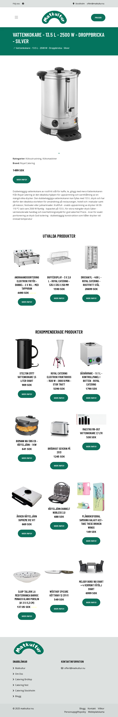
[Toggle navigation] (16, 17)
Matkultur (20, 668)
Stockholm (80, 3)
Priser (98, 17)
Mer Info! (22, 179)
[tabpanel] (59, 104)
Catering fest (21, 685)
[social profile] (23, 3)
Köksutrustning (33, 158)
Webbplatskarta (96, 711)
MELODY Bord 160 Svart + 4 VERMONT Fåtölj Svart (91, 585)
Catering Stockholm (25, 690)
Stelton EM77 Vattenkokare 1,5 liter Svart (27, 377)
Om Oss (19, 673)
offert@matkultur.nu (95, 3)
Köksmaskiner (50, 158)
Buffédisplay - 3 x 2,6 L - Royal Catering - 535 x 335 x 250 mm (59, 281)
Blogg (18, 696)
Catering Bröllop (23, 679)
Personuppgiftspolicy (75, 711)
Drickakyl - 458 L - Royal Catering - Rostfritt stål (91, 281)
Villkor (101, 708)
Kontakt (92, 708)
